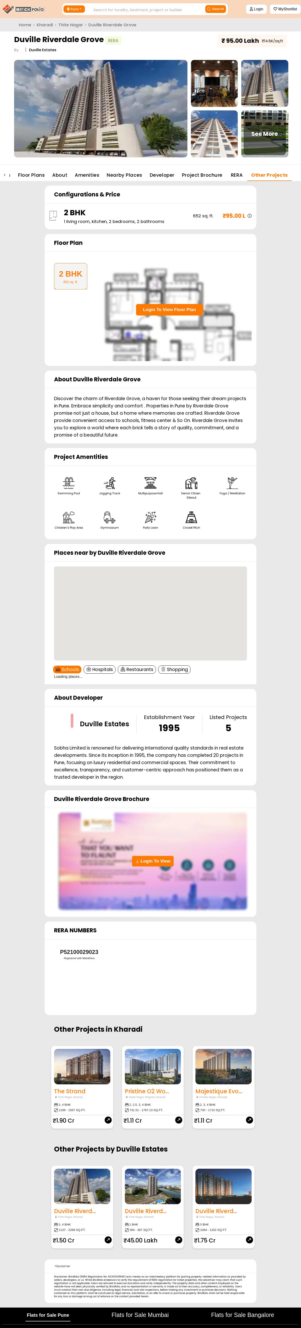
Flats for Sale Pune (48, 1311)
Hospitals (99, 669)
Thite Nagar (70, 25)
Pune (73, 9)
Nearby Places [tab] (124, 175)
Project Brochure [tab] (202, 175)
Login (256, 9)
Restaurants (136, 669)
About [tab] (59, 175)
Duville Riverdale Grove (112, 25)
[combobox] (142, 8)
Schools (67, 669)
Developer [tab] (162, 175)
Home (25, 25)
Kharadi (45, 25)
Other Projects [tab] (269, 175)
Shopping (174, 669)
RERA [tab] (237, 175)
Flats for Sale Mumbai (140, 1311)
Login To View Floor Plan (169, 309)
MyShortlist (285, 9)
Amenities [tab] (87, 175)
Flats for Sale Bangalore (242, 1311)
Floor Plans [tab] (31, 175)
